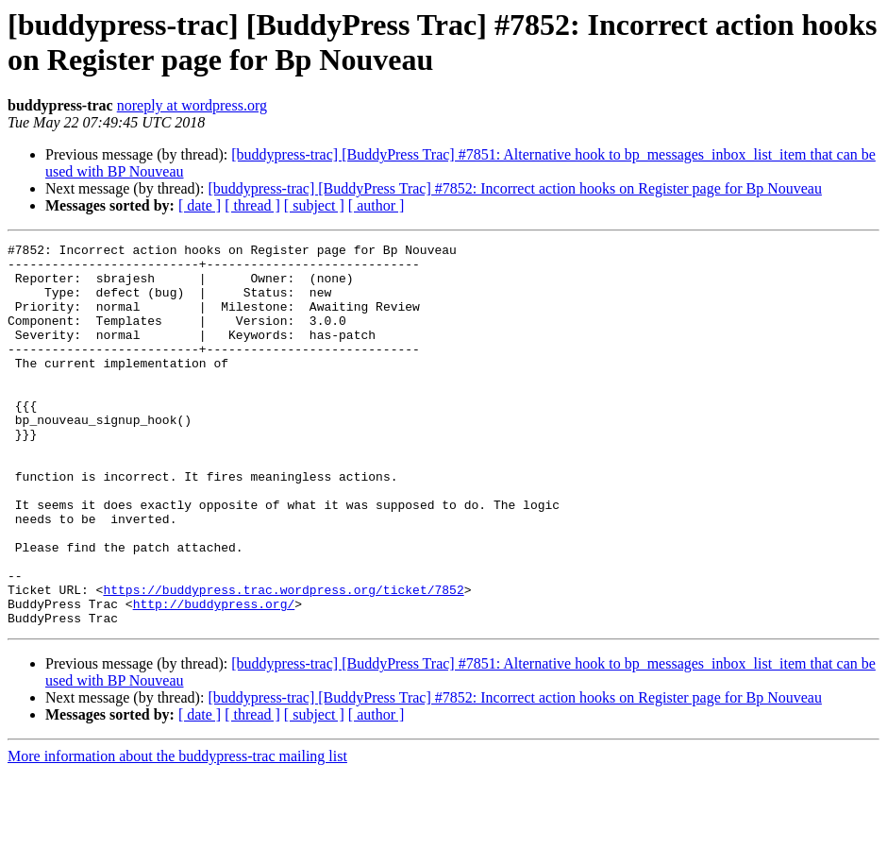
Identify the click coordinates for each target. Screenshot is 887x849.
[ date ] (199, 205)
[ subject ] (314, 205)
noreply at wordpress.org (192, 105)
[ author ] (376, 205)
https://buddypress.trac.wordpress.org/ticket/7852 (283, 660)
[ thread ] (252, 205)
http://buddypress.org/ (214, 677)
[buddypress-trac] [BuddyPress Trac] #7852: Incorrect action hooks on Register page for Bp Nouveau (515, 188)
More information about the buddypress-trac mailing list (177, 832)
